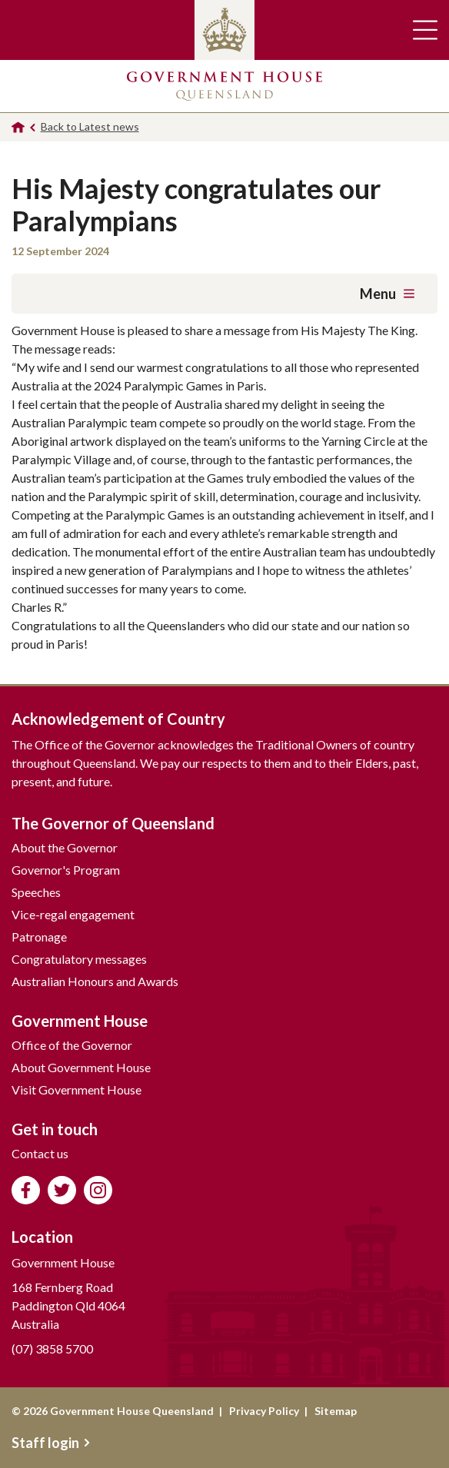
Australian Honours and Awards (95, 981)
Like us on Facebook (26, 1190)
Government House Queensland (224, 86)
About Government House (81, 1067)
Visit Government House (76, 1089)
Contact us (40, 1153)
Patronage (39, 936)
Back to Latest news (90, 126)
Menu (387, 293)
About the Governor (65, 847)
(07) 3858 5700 (52, 1348)
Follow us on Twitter (62, 1190)
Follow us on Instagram (98, 1190)
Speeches (36, 892)
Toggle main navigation (425, 30)
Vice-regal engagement (73, 914)
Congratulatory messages (79, 959)
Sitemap (335, 1410)
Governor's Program (66, 869)
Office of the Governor (72, 1045)
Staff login (51, 1442)
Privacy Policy (264, 1410)
